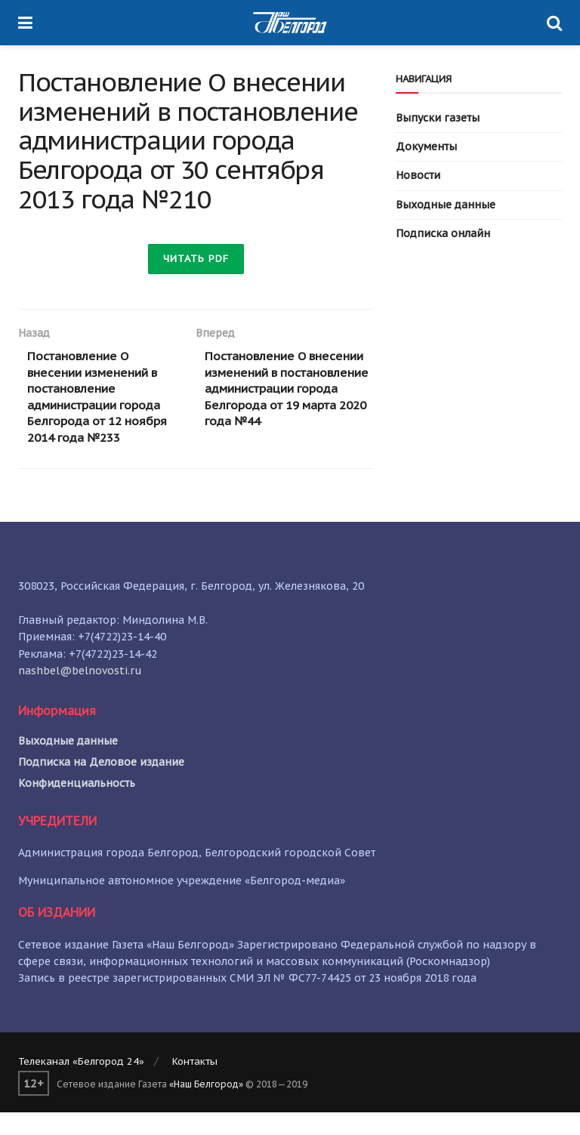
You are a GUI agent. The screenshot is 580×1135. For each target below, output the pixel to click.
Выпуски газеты (438, 118)
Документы (426, 146)
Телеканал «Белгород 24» (81, 1083)
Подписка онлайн (443, 233)
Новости (418, 175)
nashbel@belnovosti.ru (80, 692)
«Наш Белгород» (206, 1106)
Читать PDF (196, 258)
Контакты (195, 1083)
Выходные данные (445, 204)
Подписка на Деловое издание (101, 784)
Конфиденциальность (76, 805)
